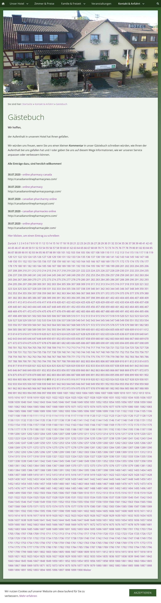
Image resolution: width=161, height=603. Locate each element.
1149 (130, 420)
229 (117, 270)
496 (146, 311)
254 (98, 275)
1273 (42, 447)
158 (54, 261)
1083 (149, 406)
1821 (17, 556)
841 (132, 366)
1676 (117, 524)
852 (44, 370)
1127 (136, 415)
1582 (105, 506)
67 (88, 248)
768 (59, 357)
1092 (61, 411)
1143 (92, 420)
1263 (124, 443)
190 (68, 266)
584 (10, 329)
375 (122, 293)
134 (78, 257)
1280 (86, 447)
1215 (111, 434)
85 (151, 248)
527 (15, 320)
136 (88, 257)
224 (93, 270)
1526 (42, 497)
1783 (67, 547)
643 (15, 338)
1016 (17, 397)
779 (112, 357)
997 (44, 393)
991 (15, 393)
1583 (111, 506)
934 (20, 384)
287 (117, 279)
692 (112, 343)
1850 (55, 561)
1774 (11, 547)
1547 (29, 502)
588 (29, 329)
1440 (80, 479)
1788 (99, 547)
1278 (73, 447)
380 (146, 293)
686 (83, 343)
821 (34, 366)
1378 (124, 465)
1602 (86, 511)
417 (44, 302)
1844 (17, 561)
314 (107, 284)
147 (141, 257)
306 (68, 284)
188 (59, 266)
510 (73, 316)
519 (117, 316)
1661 (23, 524)
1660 (17, 524)
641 (146, 334)
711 (63, 347)
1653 (117, 520)
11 (40, 243)
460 (112, 307)
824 (49, 366)
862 (93, 370)
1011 (128, 393)
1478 (29, 488)
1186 (73, 429)
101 (63, 252)
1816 (130, 552)
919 (88, 379)
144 (127, 257)
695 (127, 343)
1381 (143, 465)
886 (68, 375)
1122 (105, 415)
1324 (73, 456)
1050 (86, 402)
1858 (105, 561)
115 (131, 252)
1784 (73, 547)
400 (102, 298)
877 (24, 375)
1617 (36, 515)
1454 (23, 483)
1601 (80, 511)
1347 (73, 461)
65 (81, 248)
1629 (111, 515)
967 (39, 388)
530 (29, 320)
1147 (117, 420)
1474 (149, 483)
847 (20, 370)
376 (127, 293)
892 (98, 375)
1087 (29, 411)
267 (20, 279)
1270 (23, 447)
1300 (67, 452)
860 (83, 370)
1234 (86, 438)
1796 (149, 547)
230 (122, 270)
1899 (73, 570)
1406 (11, 475)
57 (54, 248)
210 (24, 270)
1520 (149, 493)
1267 (149, 443)
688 (93, 343)
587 (24, 329)
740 (63, 352)
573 (98, 325)
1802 (42, 552)
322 (146, 284)
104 (78, 252)
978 (93, 388)
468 (10, 311)
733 (29, 352)
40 (140, 243)
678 (44, 343)
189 (63, 266)
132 (68, 257)
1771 (136, 543)
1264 (130, 443)
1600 (73, 511)
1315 (17, 456)
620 (44, 334)
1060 (149, 402)
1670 (80, 524)
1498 (11, 493)
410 (10, 302)
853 (49, 370)
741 (68, 352)
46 (16, 248)
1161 (61, 425)
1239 (117, 438)
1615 (23, 515)
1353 (111, 461)
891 (93, 375)
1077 (111, 406)
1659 (11, 524)
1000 (59, 393)
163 (78, 261)
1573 (48, 506)
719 (102, 347)
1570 (29, 506)
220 (73, 270)
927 (127, 379)
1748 (136, 538)
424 (78, 302)
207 (10, 270)
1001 (66, 393)
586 (20, 329)
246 (59, 275)
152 (24, 261)
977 (88, 388)
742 (73, 352)
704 (29, 347)
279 (78, 279)
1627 (99, 515)
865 (107, 370)
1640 (36, 520)
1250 (42, 443)
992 (20, 393)
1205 (48, 434)
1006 (97, 393)
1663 (36, 524)
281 (88, 279)
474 (39, 311)
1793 (130, 547)
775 (93, 357)
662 (107, 338)
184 (39, 266)
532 (39, 320)
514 (93, 316)
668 (137, 338)
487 (102, 311)
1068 (55, 406)
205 (141, 266)
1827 (55, 556)
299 (34, 284)
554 (146, 320)
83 (144, 248)
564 (54, 325)
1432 (29, 479)
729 (10, 352)
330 (44, 288)
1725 (136, 533)
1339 (23, 461)
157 (49, 261)
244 (49, 275)
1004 (84, 393)
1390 (55, 470)
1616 (29, 515)
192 (78, 266)
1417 (80, 475)
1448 (130, 479)
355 (24, 293)
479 (63, 311)
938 (39, 384)
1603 (92, 511)
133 (73, 257)
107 (92, 252)
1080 (130, 406)
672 (15, 343)
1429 (11, 479)
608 (127, 329)
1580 (92, 506)
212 (34, 270)
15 (54, 243)
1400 (117, 470)
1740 (86, 538)
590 (39, 329)
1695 (92, 529)
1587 (136, 506)
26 (92, 243)
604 (107, 329)
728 (146, 347)
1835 (105, 556)
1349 (86, 461)
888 (78, 375)
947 (83, 384)
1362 (23, 465)
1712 (55, 533)
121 (15, 257)
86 (9, 252)
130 (59, 257)
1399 (111, 470)
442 (24, 307)
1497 (149, 488)
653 (63, 338)
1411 (42, 475)
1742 (99, 538)
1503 (42, 493)
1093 (67, 411)
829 (73, 366)
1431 (23, 479)
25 (88, 243)
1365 (42, 465)
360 (49, 293)
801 (78, 361)
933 (15, 384)
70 (99, 248)
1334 (136, 456)
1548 (36, 502)
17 (60, 243)
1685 (29, 529)
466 (141, 307)
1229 (55, 438)
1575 (61, 506)
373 (112, 293)
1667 (61, 524)
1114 (55, 415)
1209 (73, 434)
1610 (136, 511)
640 (141, 334)
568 (73, 325)
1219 (136, 434)
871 (137, 370)
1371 (80, 465)
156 (44, 261)
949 (93, 384)
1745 (117, 538)
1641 (42, 520)
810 (122, 361)
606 (117, 329)
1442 (92, 479)
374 (117, 293)
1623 (73, 515)
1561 (117, 502)
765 (44, 357)
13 (47, 243)
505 (49, 316)
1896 (55, 570)
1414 (61, 475)
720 (107, 347)
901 (141, 375)
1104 (136, 411)
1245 (11, 443)
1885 (130, 565)
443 (29, 307)
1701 (130, 529)
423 (73, 302)
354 (20, 293)
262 (137, 275)
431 (112, 302)
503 (39, 316)
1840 (136, 556)
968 (44, 388)
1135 (42, 420)
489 (112, 311)
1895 (48, 570)
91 (26, 252)
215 (49, 270)
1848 (42, 561)
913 (59, 379)
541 (83, 320)
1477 (23, 488)
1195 (130, 429)
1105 (143, 411)
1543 (149, 497)
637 (127, 334)
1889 (11, 570)
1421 (105, 475)
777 (102, 357)
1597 (55, 511)
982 (112, 388)
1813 (111, 552)
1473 (143, 483)
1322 (61, 456)
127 (44, 257)
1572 (42, 506)
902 (146, 375)
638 (132, 334)
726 (137, 347)
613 (10, 334)
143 (122, 257)
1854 (80, 561)
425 (83, 302)
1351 (99, 461)
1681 (149, 524)
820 (29, 366)
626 (73, 334)
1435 (48, 479)
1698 (111, 529)
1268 (11, 447)
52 (37, 248)
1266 (143, 443)
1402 (130, 470)
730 (15, 352)
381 (10, 298)
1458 (48, 483)
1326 (86, 456)
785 (141, 357)
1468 (111, 483)
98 (50, 252)
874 (10, 375)
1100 (111, 411)
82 (140, 248)
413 (24, 302)
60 (64, 248)
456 (93, 307)
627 (78, 334)
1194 (124, 429)
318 (127, 284)
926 (122, 379)
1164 (80, 425)
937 (34, 384)
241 (34, 275)
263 (141, 275)
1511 (92, 493)
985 (127, 388)
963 (20, 388)
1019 (36, 397)
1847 (36, 561)
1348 (80, 461)
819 (24, 366)
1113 (48, 415)
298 (29, 284)
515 (98, 316)
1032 (117, 397)
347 (127, 288)
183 (34, 266)
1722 (117, 533)
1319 (42, 456)
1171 (124, 425)
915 (68, 379)
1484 (67, 488)
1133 (29, 420)
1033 (124, 397)
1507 (67, 493)
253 (93, 275)
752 (122, 352)
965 (29, 388)
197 (102, 266)
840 (127, 366)
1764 (92, 543)
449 (59, 307)
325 (20, 288)
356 (29, 293)
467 (146, 307)
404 (122, 298)
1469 (117, 483)
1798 (17, 552)
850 (34, 370)
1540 (130, 497)
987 (137, 388)
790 (24, 361)
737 (49, 352)
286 (112, 279)
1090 (48, 411)
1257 (86, 443)
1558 (99, 502)
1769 (124, 543)
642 (10, 338)
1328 (99, 456)
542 (88, 320)
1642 (48, 520)
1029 (99, 397)
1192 (111, 429)
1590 (11, 511)
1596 (48, 511)
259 (122, 275)
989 (146, 388)
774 (88, 357)
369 (93, 293)
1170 (117, 425)
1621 (61, 515)
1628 (105, 515)
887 (73, 375)
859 (78, 370)
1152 (149, 420)
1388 (42, 470)
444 (34, 307)
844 (146, 366)
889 (83, 375)
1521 (11, 497)
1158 (42, 425)
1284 (111, 447)
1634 (143, 515)
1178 (23, 429)
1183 (55, 429)
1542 (143, 497)
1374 (99, 465)
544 (98, 320)
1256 (80, 443)
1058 (136, 402)
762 (29, 357)
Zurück (12, 243)
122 (20, 257)
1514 (111, 493)
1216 (117, 434)
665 (122, 338)
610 (137, 329)
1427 (143, 475)
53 (40, 248)
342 (102, 288)
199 (112, 266)
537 (63, 320)
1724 (130, 533)
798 (63, 361)
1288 (136, 447)
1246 (17, 443)
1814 (117, 552)
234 (141, 270)
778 (107, 357)
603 (102, 329)
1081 (136, 406)
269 (29, 279)
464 (132, 307)
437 (141, 302)
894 (107, 375)
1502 (36, 493)
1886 (136, 565)
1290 (149, 447)
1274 (48, 447)
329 (39, 288)
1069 (61, 406)
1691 (67, 529)
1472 (136, 483)
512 (83, 316)
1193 (117, 429)
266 (15, 279)
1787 (92, 547)
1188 (86, 429)
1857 (99, 561)
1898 (67, 570)
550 (127, 320)
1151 (143, 420)
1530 (67, 497)
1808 (80, 552)
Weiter (87, 570)
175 (137, 261)
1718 (92, 533)
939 (44, 384)
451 (68, 307)
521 (127, 316)
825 (54, 366)
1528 (55, 497)
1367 (55, 465)
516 (102, 316)
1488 (92, 488)
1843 (11, 561)
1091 (55, 411)
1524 (29, 497)
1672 (92, 524)
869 (127, 370)
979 (98, 388)
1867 (17, 565)
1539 (124, 497)
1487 (86, 488)
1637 (17, 520)
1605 (105, 511)
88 (16, 252)
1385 (23, 470)
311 (93, 284)
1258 (92, 443)
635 (117, 334)
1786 (86, 547)
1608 (124, 511)
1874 (61, 565)
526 (10, 320)
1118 (80, 415)
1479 (36, 488)
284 (102, 279)
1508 (73, 493)
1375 (105, 465)
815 (146, 361)
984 (122, 388)
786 (146, 357)
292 (141, 279)
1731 (29, 538)
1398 (105, 470)
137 (93, 257)
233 (137, 270)
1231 (67, 438)
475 (44, 311)
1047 (67, 402)
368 (88, 293)
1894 (42, 570)
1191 (105, 429)
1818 (143, 552)
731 (20, 352)
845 (10, 370)
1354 (117, 461)
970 (54, 388)
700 (10, 347)
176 (141, 261)
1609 (130, 511)
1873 (55, 565)
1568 (17, 506)
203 (132, 266)
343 (107, 288)
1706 (17, 533)
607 (122, 329)
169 (107, 261)
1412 (48, 475)
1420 (99, 475)
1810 (92, 552)
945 (73, 384)
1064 (29, 406)
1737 (67, 538)
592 (49, 329)
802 (83, 361)
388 (44, 298)
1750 (149, 538)
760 (20, 357)
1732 (36, 538)
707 (44, 347)
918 (83, 379)
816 (10, 366)
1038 (11, 402)
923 (107, 379)
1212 (92, 434)
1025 (73, 397)
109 (102, 252)
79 (130, 248)
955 (122, 384)
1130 (11, 420)
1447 (124, 479)
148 (146, 257)
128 (49, 257)
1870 (36, 565)
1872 (48, 565)
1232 (73, 438)
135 (83, 257)
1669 (73, 524)
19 (67, 243)
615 (20, 334)
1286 (124, 447)
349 (137, 288)
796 (54, 361)
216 (54, 270)
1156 (29, 425)
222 (83, 270)
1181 (42, 429)
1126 (130, 415)
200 (117, 266)
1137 (55, 420)
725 (132, 347)
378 (137, 293)
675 (29, 343)
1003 (78, 393)
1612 (149, 511)
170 (112, 261)
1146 (111, 420)
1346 (67, 461)
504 (44, 316)
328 (34, 288)
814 (141, 361)
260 (127, 275)
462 (122, 307)
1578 (80, 506)
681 (59, 343)
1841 (143, 556)
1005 (91, 393)
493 (132, 311)
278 (73, 279)
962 (15, 388)
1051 (92, 402)
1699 (117, 529)
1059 (143, 402)
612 (146, 329)
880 (39, 375)
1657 (143, 520)
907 (29, 379)
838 (117, 366)
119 (151, 252)
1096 (86, 411)
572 (93, 325)
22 (78, 243)
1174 (143, 425)
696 (132, 343)
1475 (11, 488)
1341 (36, 461)
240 (29, 275)
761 (24, 357)
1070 (67, 406)
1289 (143, 447)
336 (73, 288)
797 (59, 361)
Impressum (46, 588)
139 (102, 257)
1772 (143, 543)
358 (39, 293)
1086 (23, 411)
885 (63, 375)
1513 (105, 493)
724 (127, 347)
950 (98, 384)
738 (54, 352)
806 (102, 361)
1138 (61, 420)
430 (107, 302)
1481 (48, 488)
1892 (29, 570)
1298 (55, 452)
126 (39, 257)
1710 (42, 533)
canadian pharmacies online (39, 211)
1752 (17, 543)
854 (54, 370)
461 (117, 307)
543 (93, 320)
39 (137, 243)
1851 (61, 561)
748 (102, 352)
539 (73, 320)
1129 (149, 415)
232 (132, 270)
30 (105, 243)
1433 (36, 479)
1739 (80, 538)
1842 (149, 556)
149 (10, 261)
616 (24, 334)
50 (30, 248)
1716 (80, 533)
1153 (11, 425)
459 (107, 307)
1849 (48, 561)
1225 (29, 438)
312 (98, 284)
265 (10, 279)
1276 (61, 447)
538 (68, 320)
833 (93, 366)
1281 (92, 447)
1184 (61, 429)
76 (120, 248)
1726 (143, 533)
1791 (117, 547)
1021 (48, 397)
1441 (86, 479)
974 (73, 388)
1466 (99, 483)
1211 (86, 434)
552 (137, 320)
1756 (42, 543)
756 (141, 352)
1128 (143, 415)
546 (107, 320)
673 (20, 343)
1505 (55, 493)
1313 (149, 452)
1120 (92, 415)
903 (10, 379)
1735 (55, 538)
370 (98, 293)
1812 (105, 552)
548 (117, 320)
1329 (105, 456)
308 (78, 284)
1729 (17, 538)
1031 (111, 397)
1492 (117, 488)
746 (93, 352)
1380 (136, 465)
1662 (29, 524)
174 (132, 261)
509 (68, 316)
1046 (61, 402)
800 (73, 361)
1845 (23, 561)
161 (68, 261)
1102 (124, 411)
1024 (67, 397)
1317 (29, 456)
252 (88, 275)
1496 (143, 488)
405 (127, 298)
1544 (11, 502)
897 (122, 375)
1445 (111, 479)
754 (132, 352)
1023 (61, 397)
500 (24, 316)
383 (20, 298)
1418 (86, 475)
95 (40, 252)
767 (54, 357)
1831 (80, 556)
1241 (130, 438)
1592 (23, 511)
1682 (11, 529)
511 (78, 316)
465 (137, 307)
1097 (92, 411)
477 (54, 311)
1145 (105, 420)
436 (137, 302)
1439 (73, 479)
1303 (86, 452)
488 (107, 311)
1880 (99, 565)
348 (132, 288)
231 (127, 270)
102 (68, 252)
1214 (105, 434)
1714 (67, 533)
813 (137, 361)
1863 (136, 561)
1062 (17, 406)
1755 (36, 543)
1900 (80, 570)
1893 (36, 570)
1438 (67, 479)
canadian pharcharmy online (39, 199)
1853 (73, 561)
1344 (55, 461)
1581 (99, 506)
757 (146, 352)
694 (122, 343)
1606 (111, 511)
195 (93, 266)
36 (126, 243)
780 (117, 357)
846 (15, 370)
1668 (67, 524)
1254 (67, 443)
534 (49, 320)
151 (20, 261)
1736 (61, 538)
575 (107, 325)
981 (107, 388)
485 (93, 311)
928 (132, 379)
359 (44, 293)
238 (20, 275)
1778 (36, 547)
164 (83, 261)
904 (15, 379)
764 (39, 357)
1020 (42, 397)
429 (102, 302)
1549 (42, 502)
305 (63, 284)
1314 (11, 456)
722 (117, 347)
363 (63, 293)
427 (93, 302)
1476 (17, 488)
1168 (105, 425)
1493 (124, 488)
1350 (92, 461)
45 (12, 248)
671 (10, 343)
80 (133, 248)
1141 (80, 420)
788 (15, 361)
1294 (29, 452)
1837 (117, 556)
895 (112, 375)
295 (15, 284)
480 (68, 311)
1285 (117, 447)
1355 (124, 461)
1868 (23, 565)
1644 (61, 520)
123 (24, 257)
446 (44, 307)
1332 (124, 456)
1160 (55, 425)
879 (34, 375)
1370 (73, 465)
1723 (124, 533)
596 (68, 329)
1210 (80, 434)
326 (24, 288)
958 (137, 384)
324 (15, 288)
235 (146, 270)
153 (29, 261)
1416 (73, 475)
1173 (136, 425)
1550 (48, 502)
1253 (61, 443)
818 (20, 366)
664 (117, 338)
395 (78, 298)
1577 (73, 506)
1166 (92, 425)
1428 (149, 475)
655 (73, 338)
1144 (99, 420)
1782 (61, 547)
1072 (80, 406)
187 (54, 266)
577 (117, 325)
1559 (105, 502)
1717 (86, 533)
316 (117, 284)
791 (29, 361)
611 (141, 329)
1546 (23, 502)
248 (68, 275)
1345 (61, 461)
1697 (105, 529)
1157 (36, 425)
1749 (143, 538)
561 (39, 325)
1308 (117, 452)
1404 (143, 470)
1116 (67, 415)
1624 (80, 515)
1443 (99, 479)
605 (112, 329)
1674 (105, 524)
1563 (130, 502)
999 (54, 393)
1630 (117, 515)
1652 (111, 520)
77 (123, 248)
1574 (55, 506)
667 (132, 338)
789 (20, 361)
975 (78, 388)
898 (127, 375)
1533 (86, 497)
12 (43, 243)
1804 (55, 552)
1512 (99, 493)
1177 (17, 429)
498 (15, 316)
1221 (149, 434)
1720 (105, 533)
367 (83, 293)
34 (119, 243)
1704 (149, 529)
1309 (124, 452)
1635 (149, 515)
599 (83, 329)
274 (54, 279)
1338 (17, 461)
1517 (130, 493)
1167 (99, 425)
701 (15, 347)
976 (83, 388)
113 (122, 252)
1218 (130, 434)
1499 (17, 493)
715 (83, 347)
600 (88, 329)
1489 (99, 488)
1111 (36, 415)
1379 (130, 465)
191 (73, 266)
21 (74, 243)
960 (146, 384)
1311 (136, 452)
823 (44, 366)
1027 (86, 397)
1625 (86, 515)
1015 (11, 397)
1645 (67, 520)
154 (34, 261)
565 (59, 325)
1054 (111, 402)
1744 (111, 538)
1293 (23, 452)
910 (44, 379)
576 (112, 325)
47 (19, 248)
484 (88, 311)
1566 (149, 502)
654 (68, 338)
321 (141, 284)
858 (73, 370)
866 (112, 370)
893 (102, 375)
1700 (124, 529)
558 (24, 325)
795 (49, 361)
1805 (61, 552)
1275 (55, 447)
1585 (124, 506)
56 (50, 248)
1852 (67, 561)
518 (112, 316)
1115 (61, 415)
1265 (136, 443)
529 (24, 320)
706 (39, 347)
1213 (99, 434)
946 (78, 384)
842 (137, 366)
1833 (92, 556)
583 (146, 325)
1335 (143, 456)
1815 (124, 552)
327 (29, 288)
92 (30, 252)
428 (98, 302)
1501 (29, 493)
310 (88, 284)
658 (88, 338)
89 (19, 252)
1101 (117, 411)
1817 (136, 552)
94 (37, 252)
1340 (29, 461)
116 (136, 252)
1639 (29, 520)
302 (49, 284)
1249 (36, 443)
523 (137, 316)
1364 (36, 465)
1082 (143, 406)
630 (93, 334)
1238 (111, 438)
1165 (86, 425)
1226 (36, 438)
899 (132, 375)
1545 (17, 502)
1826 (48, 556)
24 (85, 243)
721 (112, 347)
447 (49, 307)
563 (49, 325)
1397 (99, 470)
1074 (92, 406)
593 (54, 329)
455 (88, 307)
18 (64, 243)
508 (63, 316)
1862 (130, 561)
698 (141, 343)
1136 (48, 420)
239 (24, 275)
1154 (17, 425)
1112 (42, 415)
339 (88, 288)
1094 (73, 411)
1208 (67, 434)
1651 (105, 520)
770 (68, 357)
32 (112, 243)
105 (83, 252)
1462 (73, 483)
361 (54, 293)
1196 (136, 429)
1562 (124, 502)
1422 (111, 475)
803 (88, 361)
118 (146, 252)
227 (107, 270)
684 (73, 343)
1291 (11, 452)
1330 (111, 456)
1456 (36, 483)
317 (122, 284)
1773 (149, 543)
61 (68, 248)
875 (15, 375)
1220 (143, 434)
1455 (29, 483)
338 (83, 288)
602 (98, 329)
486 (98, 311)
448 (54, 307)
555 (10, 325)
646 (29, 338)
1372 (86, 465)
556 (15, 325)
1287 (130, 447)
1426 (136, 475)
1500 (23, 493)
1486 (80, 488)
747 (98, 352)
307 (73, 284)
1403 (136, 470)
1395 (86, 470)
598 (78, 329)
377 (132, 293)
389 (49, 298)
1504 (48, 493)
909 (39, 379)
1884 (124, 565)
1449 (136, 479)
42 (147, 243)
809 (117, 361)
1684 (23, 529)
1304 (92, 452)
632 (102, 334)
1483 (61, 488)
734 (34, 352)
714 (78, 347)
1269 (17, 447)
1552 (61, 502)
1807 (73, 552)
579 (127, 325)
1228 (48, 438)
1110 (29, 415)
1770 (130, 543)
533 (44, 320)
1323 (67, 456)
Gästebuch (61, 104)
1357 (136, 461)
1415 (67, 475)
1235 (92, 438)
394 (73, 298)
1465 (92, 483)
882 (49, 375)
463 (127, 307)
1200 (17, 434)
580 (132, 325)
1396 (92, 470)
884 (59, 375)
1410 (36, 475)
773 (83, 357)
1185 (67, 429)
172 (122, 261)
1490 (105, 488)
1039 (17, 402)
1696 (99, 529)
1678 (130, 524)
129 (54, 257)
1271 (29, 447)
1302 (80, 452)
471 (24, 311)
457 (98, 307)
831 (83, 366)
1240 (124, 438)
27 (95, 243)
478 (59, 311)
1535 (99, 497)
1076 (105, 406)
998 (49, 393)
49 (26, 248)
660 (98, 338)
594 (59, 329)
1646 (73, 520)
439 (10, 307)
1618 (42, 515)
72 (106, 248)
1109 (23, 415)
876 (20, 375)
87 (12, 252)
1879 (92, 565)
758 (10, 357)
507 (59, 316)
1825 (42, 556)
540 (78, 320)
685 (78, 343)
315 (112, 284)
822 (39, 366)
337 (78, 288)
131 (63, 257)
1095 (80, 411)
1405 (149, 470)
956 (127, 384)
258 (117, 275)
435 (132, 302)
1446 (117, 479)
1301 (73, 452)
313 (102, 284)
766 (49, 357)
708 (49, 347)
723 (122, 347)
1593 (29, 511)
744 (83, 352)
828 (68, 366)
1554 (73, 502)
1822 (23, 556)
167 (98, 261)
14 (50, 243)
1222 (11, 438)
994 (29, 393)
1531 (73, 497)
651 (54, 338)
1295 (36, 452)
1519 (143, 493)
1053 (105, 402)
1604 (99, 511)
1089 (42, 411)
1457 (42, 483)
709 (54, 347)
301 (44, 284)
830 (78, 366)
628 (83, 334)
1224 (23, 438)
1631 (124, 515)
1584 (117, 506)
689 (98, 343)
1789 (105, 547)
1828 (61, 556)
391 (59, 298)
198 (107, 266)
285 (107, 279)
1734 (48, 538)
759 (15, 357)
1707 (23, 533)
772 (78, 357)
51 (33, 248)
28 (98, 243)
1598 (61, 511)
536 (59, 320)
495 (141, 311)
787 (10, 361)
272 (44, 279)
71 (102, 248)
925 (117, 379)
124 (29, 257)
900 (137, 375)
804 (93, 361)
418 (49, 302)
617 (29, 334)
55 (47, 248)
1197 (143, 429)
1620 (55, 515)
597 (73, 329)
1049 (80, 402)
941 (54, 384)
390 (54, 298)
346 (122, 288)
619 (39, 334)
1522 (17, 497)
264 (146, 275)
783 (132, 357)
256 (107, 275)
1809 (86, 552)
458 (102, 307)
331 (49, 288)
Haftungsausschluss (68, 588)
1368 (61, 465)
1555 (80, 502)
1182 (48, 429)
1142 (86, 420)
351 (146, 288)
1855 (86, 561)
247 (63, 275)
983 (117, 388)
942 (59, 384)
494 (137, 311)
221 (78, 270)
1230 (61, 438)
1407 (17, 475)
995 (34, 393)
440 (15, 307)
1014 (147, 393)
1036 (143, 397)
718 (98, 347)
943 (63, 384)
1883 (117, 565)
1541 (136, 497)
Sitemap (87, 588)
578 (122, 325)
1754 (29, 543)
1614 (17, 515)
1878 (86, 565)
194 (88, 266)
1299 (61, 452)
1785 (80, 547)
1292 (17, 452)
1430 (17, 479)
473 (34, 311)
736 (44, 352)
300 (39, 284)
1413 (55, 475)
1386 (29, 470)
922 (102, 379)
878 (29, 375)
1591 (17, 511)
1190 (99, 429)
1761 (73, 543)
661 (102, 338)
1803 (48, 552)
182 (29, 266)
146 (137, 257)
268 (24, 279)
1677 (124, 524)
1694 (86, 529)
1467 (105, 483)
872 (141, 370)
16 (57, 243)
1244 (149, 438)
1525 (36, 497)
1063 (23, 406)
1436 (55, 479)
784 (137, 357)
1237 (105, 438)
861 (88, 370)
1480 (42, 488)
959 (141, 384)
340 (93, 288)
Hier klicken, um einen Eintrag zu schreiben (33, 235)
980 (102, 388)
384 (24, 298)
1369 (67, 465)
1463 (80, 483)
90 (23, 252)
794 (44, 361)
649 (44, 338)
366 (78, 293)
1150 (136, 420)
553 (141, 320)
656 (78, 338)
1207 (61, 434)
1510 (86, 493)
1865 (149, 561)
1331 (117, 456)
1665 (48, 524)
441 (20, 307)
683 (68, 343)
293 (146, 279)
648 (39, 338)
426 (88, 302)
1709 (36, 533)
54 (43, 248)
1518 (136, 493)
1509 (80, 493)
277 (68, 279)
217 (59, 270)
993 (24, 393)
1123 (111, 415)
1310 (130, 452)
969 (49, 388)
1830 (73, 556)
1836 (111, 556)
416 (39, 302)
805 (98, 361)
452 (73, 307)
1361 (17, 465)
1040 (23, 402)
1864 (143, 561)
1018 (29, 397)
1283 (105, 447)
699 (146, 343)
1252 (55, 443)
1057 (130, 402)
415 (34, 302)
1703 (143, 529)
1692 (73, 529)
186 (49, 266)
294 (10, 284)
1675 (111, 524)
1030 (105, 397)
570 (83, 325)
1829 (67, 556)
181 (24, 266)
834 (98, 366)
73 (109, 248)
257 (112, 275)
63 (75, 248)
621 (49, 334)
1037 (149, 397)
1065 (36, 406)
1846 (29, 561)
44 (9, 248)
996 (39, 393)
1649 (92, 520)
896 (117, 375)
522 (132, 316)
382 (15, 298)
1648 (86, 520)
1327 (92, 456)
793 (39, 361)
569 (78, 325)
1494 (130, 488)
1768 (117, 543)
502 (34, 316)
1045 (55, 402)
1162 (67, 425)
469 (15, 311)
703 (24, 347)
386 (34, 298)
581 (137, 325)
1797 (11, 552)
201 (122, 266)
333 (59, 288)
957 (132, 384)
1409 (29, 475)
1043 (42, 402)
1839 (130, 556)
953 (112, 384)
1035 (136, 397)
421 (63, 302)
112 (117, 252)
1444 (105, 479)
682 (63, 343)
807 (107, 361)
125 (34, 257)
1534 (92, 497)
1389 (48, 470)
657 (83, 338)
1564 (136, 502)
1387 (36, 470)
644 (20, 338)
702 (20, 347)
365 (73, 293)
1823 (29, 556)
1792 (124, 547)
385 (29, 298)
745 (88, 352)
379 (141, 293)
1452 (11, 483)
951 (102, 384)
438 (146, 302)
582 (141, 325)
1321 (55, 456)
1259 (99, 443)
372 (107, 293)
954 (117, 384)
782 (127, 357)
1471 (130, 483)
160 (63, 261)
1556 (86, 502)
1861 (124, 561)
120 (10, 257)
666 (127, 338)
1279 (80, 447)
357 (34, 293)
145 (132, 257)
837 (112, 366)
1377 (117, 465)
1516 (124, 493)
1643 (55, 520)
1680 (143, 524)
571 (88, 325)
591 (44, 329)
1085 (17, 411)
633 (107, 334)
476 (49, 311)
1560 (111, 502)
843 (141, 366)
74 (113, 248)
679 (49, 343)
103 (73, 252)
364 (68, 293)
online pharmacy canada (37, 174)
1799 (23, 552)
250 (78, 275)
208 (15, 270)
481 (73, 311)
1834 (99, 556)
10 (36, 243)
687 (88, 343)
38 (133, 243)
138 (98, 257)
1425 (130, 475)
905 (20, 379)
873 (146, 370)
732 (24, 352)
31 (109, 243)
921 (98, 379)
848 (24, 370)
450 (63, 307)
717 (93, 347)
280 (83, 279)
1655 (130, 520)
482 (78, 311)
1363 (29, 465)
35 (123, 243)
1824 (36, 556)
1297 (48, 452)
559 (29, 325)
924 (112, 379)
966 (34, 388)
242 (39, 275)
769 (63, 357)
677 (39, 343)
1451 (149, 479)
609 (132, 329)
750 (112, 352)
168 (102, 261)
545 (102, 320)
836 (107, 366)
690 (102, 343)
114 (127, 252)
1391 (61, 470)
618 (34, 334)
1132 (23, 420)
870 (132, 370)
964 (24, 388)
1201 (23, 434)
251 (83, 275)
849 (29, 370)
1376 (111, 465)
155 (39, 261)
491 (122, 311)
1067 (48, 406)
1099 (105, 411)
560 (34, 325)
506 (54, 316)
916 (73, 379)
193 (83, 266)
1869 (29, 565)
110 (107, 252)
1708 (29, 533)
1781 (55, 547)
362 (59, 293)
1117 (73, 415)
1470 (124, 483)
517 (107, 316)
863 (98, 370)
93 (33, 252)
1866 (11, 565)
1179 (29, 429)
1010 (122, 393)
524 (141, 316)
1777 (29, 547)
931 (146, 379)
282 (93, 279)
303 (54, 284)
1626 (92, 515)
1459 (55, 483)
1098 (99, 411)
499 (20, 316)
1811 (99, 552)
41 (143, 243)
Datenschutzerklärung (109, 588)
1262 (117, 443)
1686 (36, 529)
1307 (111, 452)
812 (132, 361)
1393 (73, 470)
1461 (67, 483)
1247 (23, 443)
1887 (143, 565)
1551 (55, 502)
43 (150, 243)
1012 (135, 393)
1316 (23, 456)
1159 (48, 425)
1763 (86, 543)
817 (15, 366)
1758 (55, 543)
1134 (36, 420)
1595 (42, 511)
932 (10, 384)
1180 (36, 429)
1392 (67, 470)
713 (73, 347)
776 (98, 357)
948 (88, 384)
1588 (143, 506)
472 (29, 311)
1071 (73, 406)
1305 (99, 452)
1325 (80, 456)
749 (107, 352)
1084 (11, 411)
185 (44, 266)
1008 (110, 393)
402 (112, 298)
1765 (99, 543)
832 (88, 366)
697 (137, 343)
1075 (99, 406)
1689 (55, 529)
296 (20, 284)
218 (63, 270)
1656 (136, 520)
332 (54, 288)
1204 (42, 434)
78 (126, 248)
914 (63, 379)
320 (137, 284)
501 (29, 316)
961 (10, 388)
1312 (143, 452)
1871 (42, 565)
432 (117, 302)
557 (20, 325)
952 (107, 384)
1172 (130, 425)
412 (20, 302)
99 (54, 252)
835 (102, 366)
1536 (105, 497)
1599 (67, 511)
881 (44, 375)
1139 (67, 420)
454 (83, 307)
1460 (61, 483)
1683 (17, 529)
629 (88, 334)
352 (10, 293)
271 (39, 279)
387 (39, 298)
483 (83, 311)
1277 (67, 447)
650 (49, 338)
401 (107, 298)
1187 (80, 429)
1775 (17, 547)
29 (102, 243)
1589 (149, 506)
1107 (11, 415)
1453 (17, 483)
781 (122, 357)
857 (68, 370)
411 (15, 302)
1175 (149, 425)
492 (127, 311)
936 (29, 384)
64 (78, 248)
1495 (136, 488)
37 (130, 243)
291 (137, 279)
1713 (61, 533)
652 (59, 338)
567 (68, 325)
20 (71, 243)
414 (29, 302)
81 (137, 248)
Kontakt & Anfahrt (44, 104)
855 (59, 370)
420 (59, 302)
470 (20, 311)
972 (63, 388)
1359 (149, 461)
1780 (48, 547)
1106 (149, 411)
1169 (111, 425)
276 (63, 279)
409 (146, 298)
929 (137, 379)
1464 (86, 483)
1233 (80, 438)
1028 (92, 397)
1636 (11, 520)
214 (44, 270)
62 (71, 248)
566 (63, 325)
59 (61, 248)
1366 (48, 465)
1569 (23, 506)
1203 (36, 434)
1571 (36, 506)
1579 (86, 506)
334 (63, 288)
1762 (80, 543)
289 (127, 279)
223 (88, 270)
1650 (99, 520)
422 (68, 302)
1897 (61, 570)
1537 (111, 497)
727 (141, 347)
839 (122, 366)
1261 (111, 443)
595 (63, 329)
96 (43, 252)
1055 (117, 402)
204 (137, 266)
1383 (11, 470)
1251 (48, 443)
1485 (73, 488)
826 (59, 366)
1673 (99, 524)
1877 (80, 565)
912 (54, 379)
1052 (99, 402)
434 (127, 302)
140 (107, 257)
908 (34, 379)
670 (146, 338)
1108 (17, 415)
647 (34, 338)
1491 (111, 488)
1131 (17, 420)
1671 (86, 524)
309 (83, 284)
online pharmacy (32, 187)
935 (24, 384)
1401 (124, 470)
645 (24, 338)
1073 (86, 406)
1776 (23, 547)
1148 (124, 420)
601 (93, 329)
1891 (23, 570)
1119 (86, 415)
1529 (61, 497)
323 (10, 288)
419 (54, 302)
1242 (136, 438)
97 (47, 252)
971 (59, 388)
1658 (149, 520)
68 (92, 248)
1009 (116, 393)
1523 (23, 497)
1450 (143, 479)
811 (127, 361)
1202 (29, 434)
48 (23, 248)
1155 (23, 425)
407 (137, 298)
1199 (11, 434)
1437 (61, 479)
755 (137, 352)
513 (88, 316)
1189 (92, 429)
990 (10, 393)
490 (117, 311)
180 (20, 266)
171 (117, 261)
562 (44, 325)
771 (73, 357)
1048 (73, 402)
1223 (17, 438)
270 (34, 279)
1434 (42, 479)
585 (15, 329)
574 (102, 325)
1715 (73, 533)
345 (117, 288)
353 (15, 293)
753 (127, 352)
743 (78, 352)
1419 (92, 475)
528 (20, 320)
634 (112, 334)
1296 (42, 452)
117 (141, 252)
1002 (72, 393)
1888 (149, 565)
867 (117, 370)
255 (102, 275)
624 (63, 334)
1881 (105, 565)
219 (68, 270)
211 (29, 270)
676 (34, 343)
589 (34, 329)
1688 (48, 529)
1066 (42, 406)
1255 (73, 443)
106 (88, 252)
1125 (124, 415)
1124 (117, 415)
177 (146, 261)
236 (10, 275)
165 (88, 261)
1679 (136, 524)
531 (34, 320)
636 (122, 334)
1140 (73, 420)
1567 (11, 506)
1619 (48, 515)
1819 (149, 552)
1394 (80, 470)
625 (68, 334)
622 (54, 334)
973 (68, 388)
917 (78, 379)
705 (34, 347)
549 (122, 320)
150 (15, 261)
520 (122, 316)
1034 (130, 397)
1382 (149, 465)
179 (15, 266)
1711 (48, 533)
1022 (55, 397)
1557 (92, 502)
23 (81, 243)
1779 (42, 547)
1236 (99, 438)
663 (112, 338)
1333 (130, 456)
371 (102, 293)
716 (88, 347)
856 (63, 370)
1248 (29, 443)
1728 (11, 538)
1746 (124, 538)
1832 (86, 556)
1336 (149, 456)
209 (20, 270)
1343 (48, 461)
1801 (36, 552)
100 (58, 252)
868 (122, 370)
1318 (36, 456)
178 (10, 266)
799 (68, 361)
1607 (117, 511)
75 (116, 248)
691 (107, 343)
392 (63, 298)
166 (93, 261)
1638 (23, 520)
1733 (42, 538)
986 (132, 388)
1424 (124, 475)
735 (39, 352)
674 (24, 343)
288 (122, 279)
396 (83, 298)
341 (98, 288)
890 (88, 375)
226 (102, 270)
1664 (42, 524)
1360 (11, 465)
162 (73, 261)
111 (112, 252)
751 (117, 352)
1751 (11, 543)
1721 (111, 533)
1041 (29, 402)
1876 (73, 565)
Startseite (27, 104)
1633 (136, 515)
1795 (143, 547)
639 (137, 334)
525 (146, 316)
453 (78, 307)
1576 (67, 506)
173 (127, 261)
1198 (149, 429)
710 (59, 347)
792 (34, 361)
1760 (67, 543)
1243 (143, 438)
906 (24, 379)
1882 (111, 565)
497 (10, 316)
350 (141, 288)
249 (73, 275)
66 (85, 248)
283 (98, 279)
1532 (80, 497)
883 (54, 375)
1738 (73, 538)
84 (147, 248)
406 (132, 298)
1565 (143, 502)
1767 (111, 543)
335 (68, 288)
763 (34, 357)
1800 (29, 552)
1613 (11, 515)
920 (93, 379)
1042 (36, 402)
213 (39, 270)
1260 (105, 443)
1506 (61, 493)
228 (112, 270)
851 (39, 370)
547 (112, 320)
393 (68, 298)
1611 (143, 511)
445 (39, 307)
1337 (11, 461)
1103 (130, 411)
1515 (117, 493)
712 (68, 347)
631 (98, 334)
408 (141, 298)
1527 (48, 497)
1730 (23, 538)
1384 (17, 470)
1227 (42, 438)
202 (127, 266)
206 (146, 266)
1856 (92, 561)
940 (49, 384)
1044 (48, 402)
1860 (117, 561)
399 (98, 298)
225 (98, 270)
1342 (42, 461)
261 (132, 275)
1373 (92, 465)
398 (93, 298)
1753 (23, 543)
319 (132, 284)
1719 (99, 533)
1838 (124, 556)
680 (54, 343)
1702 (136, 529)
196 (98, 266)
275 (59, 279)
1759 (61, 543)
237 (15, 275)
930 (141, 379)
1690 (61, 529)
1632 (130, 515)
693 (117, 343)
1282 (99, 447)
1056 (124, 402)
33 (116, 243)
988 (141, 388)
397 (88, 298)
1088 (36, 411)
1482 (55, 488)
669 (141, 338)
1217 (124, 434)
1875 (67, 565)
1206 (55, 434)
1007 (103, 393)
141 (112, 257)
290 (132, 279)
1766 (105, 543)
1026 (80, 397)
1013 (141, 393)
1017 (23, 397)
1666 (55, 524)
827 (63, 366)
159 (59, 261)
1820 (11, 556)
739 (59, 352)
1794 (136, 547)
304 (59, 284)
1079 (124, 406)
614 (15, 334)
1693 (80, 529)
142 (117, 257)
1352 (105, 461)
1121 (99, 415)
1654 (124, 520)
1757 (48, 543)
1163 (73, 425)
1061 (11, 406)
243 (44, 275)
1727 (149, 533)
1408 (23, 475)
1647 (80, 520)
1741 (92, 538)
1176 (11, 429)
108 (97, 252)
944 (68, 384)
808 (112, 361)
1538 (117, 497)
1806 (67, 552)
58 (57, 248)
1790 (111, 547)
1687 (42, 529)
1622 (67, 515)
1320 (48, 456)
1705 (11, 533)
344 (112, 288)
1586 (130, 506)
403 (117, 298)
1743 (105, 538)
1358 (143, 461)
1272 (36, 447)
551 (132, 320)
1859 (111, 561)
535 (54, 320)
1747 (130, 538)
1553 (67, 502)
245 (54, 275)
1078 (117, 406)
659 (93, 338)
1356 (130, 461)
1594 (36, 511)
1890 (17, 570)
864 (102, 370)
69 (95, 248)
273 (49, 279)
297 (24, 284)
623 (59, 334)
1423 (117, 475)
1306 (105, 452)
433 (122, 302)
